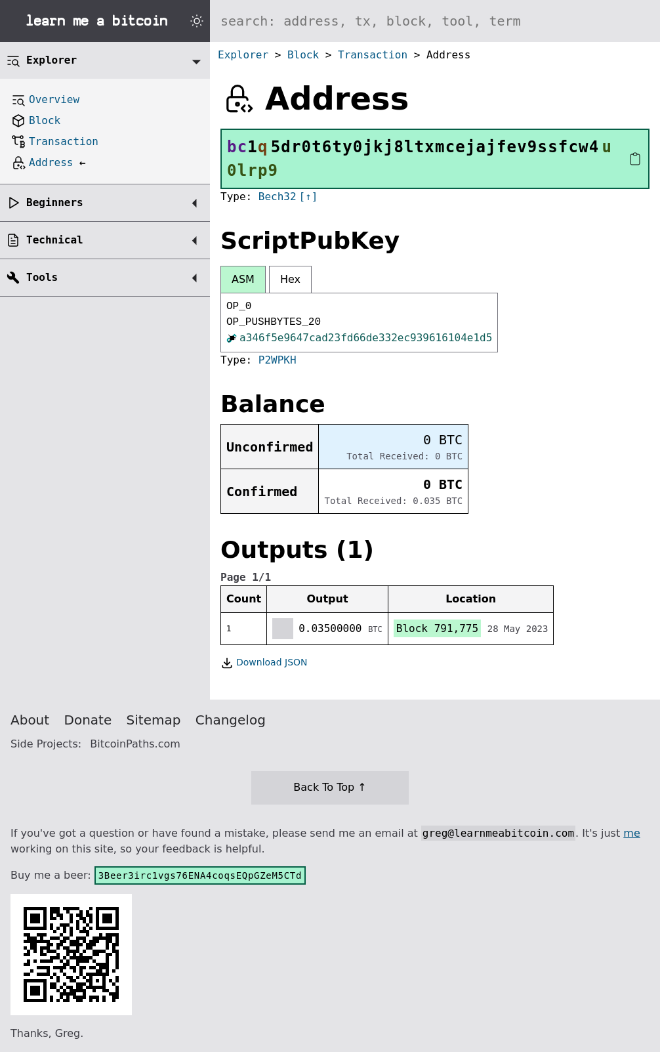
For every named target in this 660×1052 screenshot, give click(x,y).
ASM (243, 279)
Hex (290, 279)
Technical (54, 240)
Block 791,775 (437, 628)
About (29, 720)
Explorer (243, 55)
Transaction (372, 55)
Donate (88, 720)
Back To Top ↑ (329, 787)
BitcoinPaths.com (135, 744)
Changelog (231, 720)
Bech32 (277, 196)
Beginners (54, 202)
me (631, 833)
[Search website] (435, 21)
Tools (42, 277)
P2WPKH (277, 360)
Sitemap (154, 720)
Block (303, 55)
